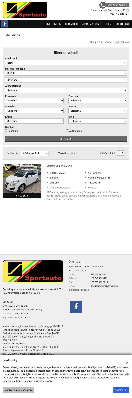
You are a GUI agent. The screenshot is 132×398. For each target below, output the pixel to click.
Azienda (58, 24)
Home (47, 24)
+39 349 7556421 (99, 278)
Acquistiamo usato (91, 24)
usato (117, 42)
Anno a (72, 106)
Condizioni (11, 58)
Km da (8, 116)
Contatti (109, 24)
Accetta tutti (121, 390)
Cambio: (9, 127)
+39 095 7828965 (99, 274)
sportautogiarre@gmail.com (104, 286)
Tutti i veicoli (105, 42)
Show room (78, 262)
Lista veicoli (71, 24)
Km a (71, 116)
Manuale (13, 130)
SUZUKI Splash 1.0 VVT (59, 165)
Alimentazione (13, 86)
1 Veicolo (66, 139)
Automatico (75, 130)
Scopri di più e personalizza (18, 390)
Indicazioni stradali (79, 289)
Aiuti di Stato (123, 24)
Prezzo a (73, 96)
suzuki (125, 42)
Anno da (9, 106)
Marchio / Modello (15, 68)
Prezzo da (10, 96)
